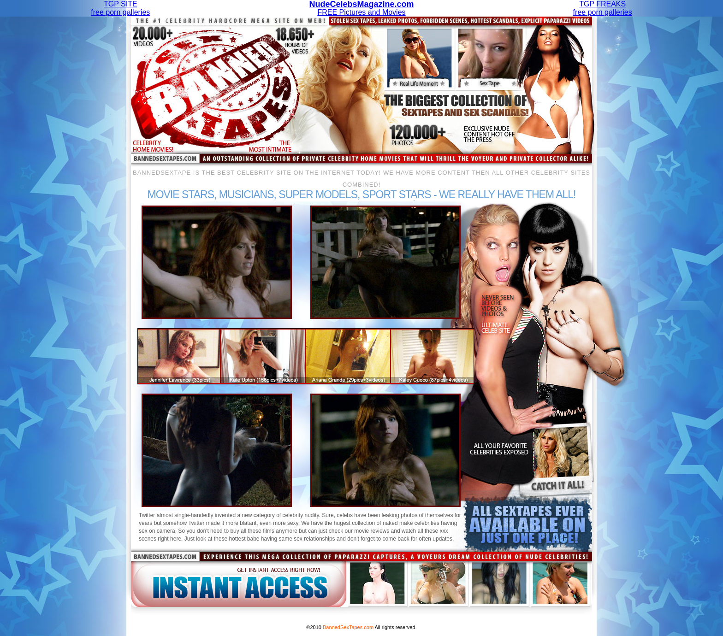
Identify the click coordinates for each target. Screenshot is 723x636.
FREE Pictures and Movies (361, 8)
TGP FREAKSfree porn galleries (602, 8)
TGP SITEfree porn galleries (120, 8)
